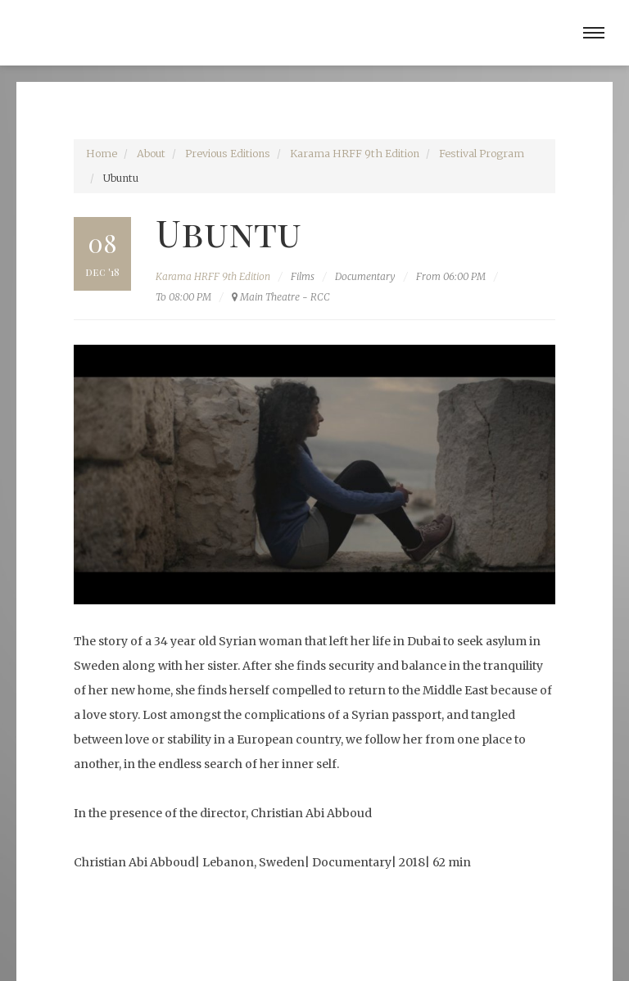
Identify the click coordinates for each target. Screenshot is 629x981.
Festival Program (481, 153)
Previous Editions (227, 153)
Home (101, 153)
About (151, 153)
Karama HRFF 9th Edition (354, 153)
